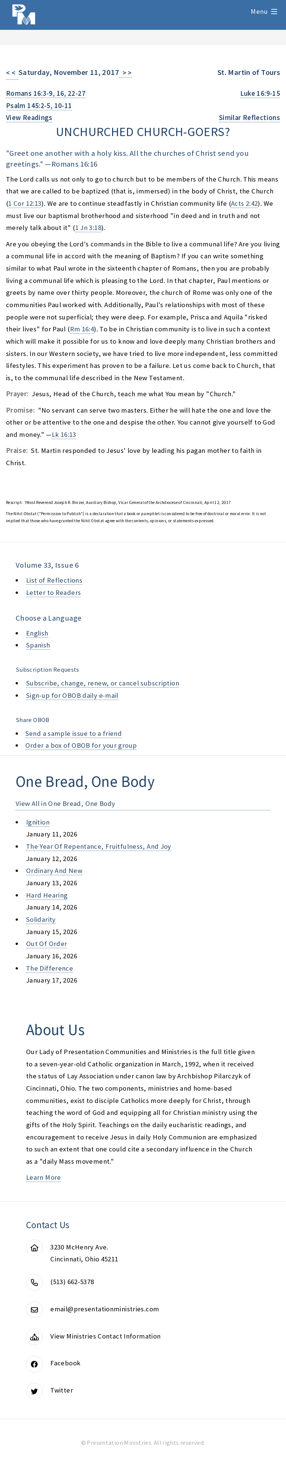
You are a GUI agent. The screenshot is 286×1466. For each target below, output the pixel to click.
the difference (49, 968)
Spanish (38, 645)
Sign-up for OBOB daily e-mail (72, 695)
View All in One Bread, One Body (65, 803)
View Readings (29, 117)
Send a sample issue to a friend (73, 733)
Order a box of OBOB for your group (81, 745)
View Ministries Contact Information (105, 1336)
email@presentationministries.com (104, 1309)
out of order (46, 943)
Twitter (61, 1390)
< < (12, 73)
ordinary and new (54, 870)
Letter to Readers (53, 592)
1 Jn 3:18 (88, 227)
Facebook (65, 1363)
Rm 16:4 (82, 329)
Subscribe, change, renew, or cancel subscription (102, 683)
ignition (38, 822)
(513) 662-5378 (72, 1281)
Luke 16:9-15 (260, 93)
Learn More (43, 1177)
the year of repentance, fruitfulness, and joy (98, 846)
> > (125, 73)
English (37, 633)
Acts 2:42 (244, 203)
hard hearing (46, 895)
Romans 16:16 (74, 164)
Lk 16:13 (64, 434)
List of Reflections (54, 580)
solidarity (41, 919)
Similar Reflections (249, 117)
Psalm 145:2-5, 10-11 (39, 105)
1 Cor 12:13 (24, 203)
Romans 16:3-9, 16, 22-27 (46, 93)
